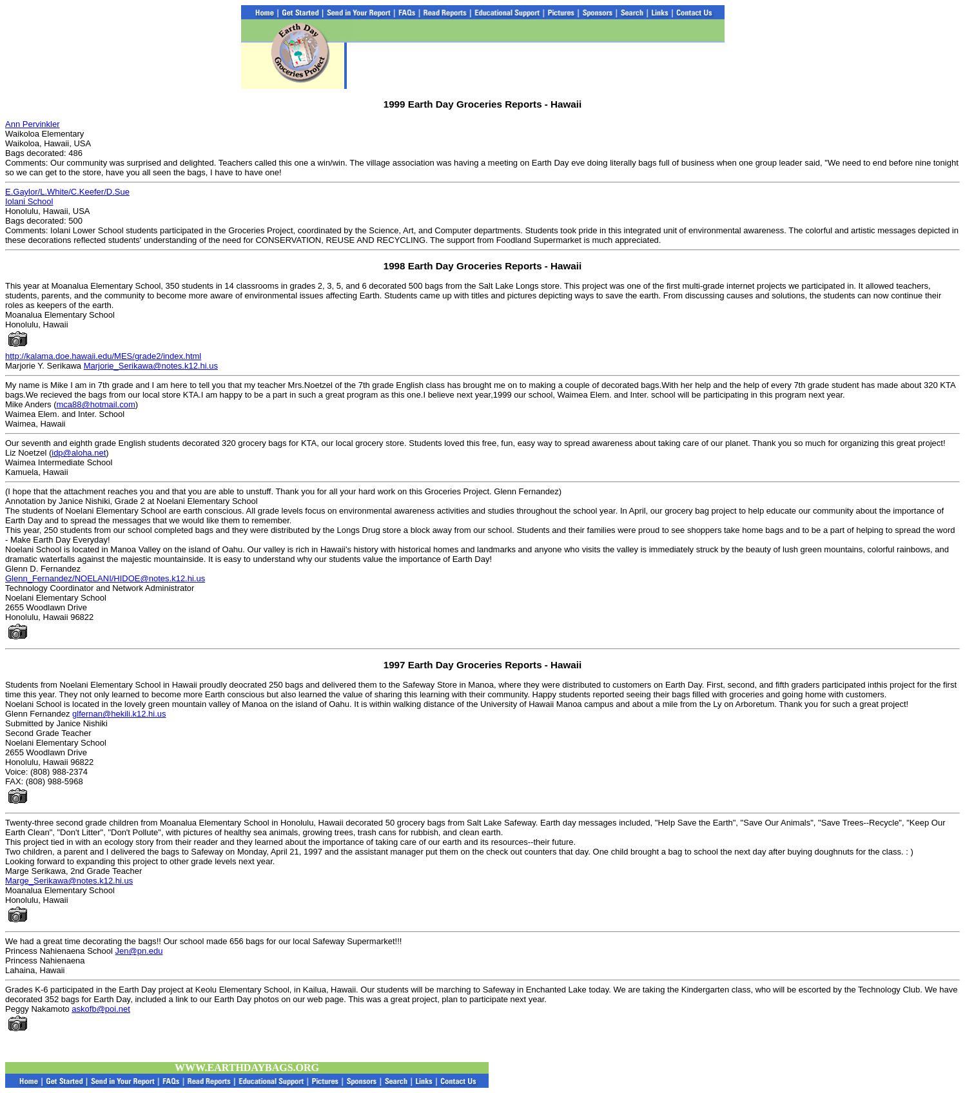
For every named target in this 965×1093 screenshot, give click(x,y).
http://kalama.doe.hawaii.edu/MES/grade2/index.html (103, 356)
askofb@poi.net (101, 1009)
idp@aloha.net (79, 453)
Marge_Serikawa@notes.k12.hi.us (69, 880)
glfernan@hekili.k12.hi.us (119, 714)
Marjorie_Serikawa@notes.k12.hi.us (151, 366)
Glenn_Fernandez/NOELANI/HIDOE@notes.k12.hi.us (105, 578)
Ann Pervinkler (32, 124)
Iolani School (29, 201)
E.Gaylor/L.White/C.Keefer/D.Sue (67, 192)
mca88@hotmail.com (95, 404)
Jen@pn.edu (139, 951)
